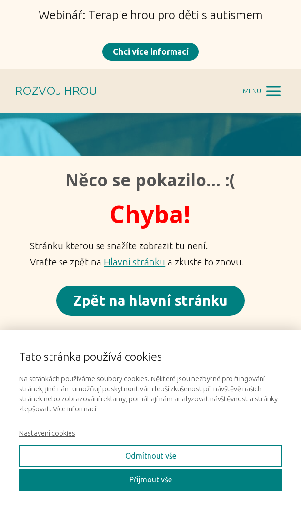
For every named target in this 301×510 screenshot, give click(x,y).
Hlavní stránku (134, 261)
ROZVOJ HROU (56, 91)
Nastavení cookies (47, 433)
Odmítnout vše (150, 455)
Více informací (74, 409)
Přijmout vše (151, 479)
